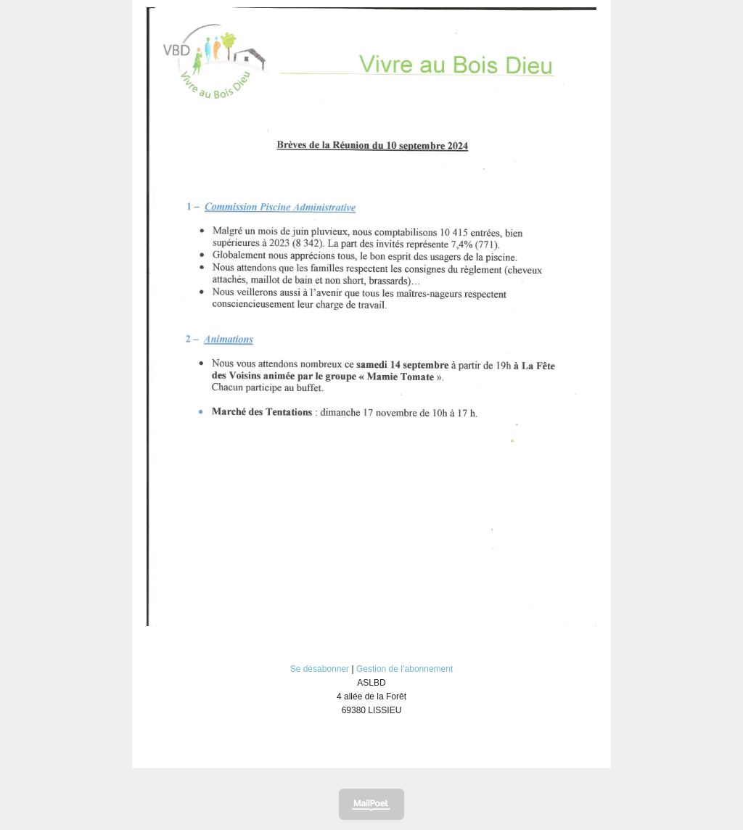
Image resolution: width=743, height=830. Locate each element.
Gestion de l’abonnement (404, 669)
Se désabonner (319, 669)
